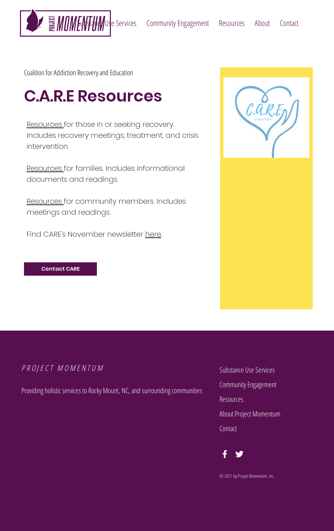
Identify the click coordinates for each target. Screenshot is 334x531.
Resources (45, 124)
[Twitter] (239, 454)
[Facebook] (224, 454)
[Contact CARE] (60, 269)
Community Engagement (247, 384)
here (153, 234)
